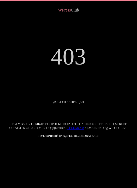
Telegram (75, 128)
